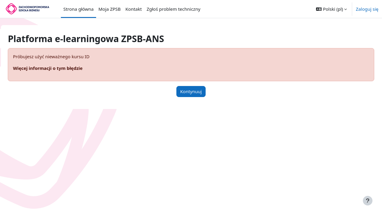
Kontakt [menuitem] (133, 9)
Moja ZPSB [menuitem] (109, 9)
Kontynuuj (191, 91)
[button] (331, 9)
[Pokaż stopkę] (367, 200)
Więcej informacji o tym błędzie (61, 68)
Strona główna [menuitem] (78, 9)
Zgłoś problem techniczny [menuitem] (173, 9)
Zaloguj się (367, 9)
